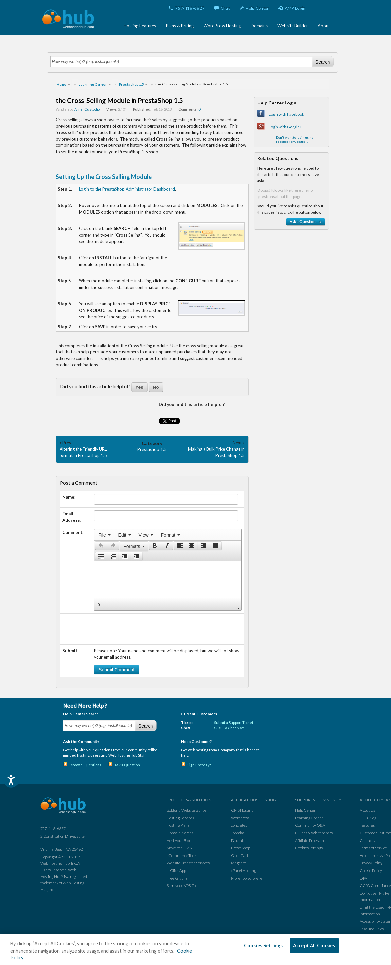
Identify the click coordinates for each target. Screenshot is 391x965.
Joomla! (237, 832)
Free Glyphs (177, 878)
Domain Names (180, 832)
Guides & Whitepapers (314, 832)
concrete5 (239, 825)
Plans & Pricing (180, 25)
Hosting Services (180, 817)
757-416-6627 (186, 8)
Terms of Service (373, 847)
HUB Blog (368, 817)
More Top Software (246, 878)
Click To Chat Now (229, 728)
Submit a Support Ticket (233, 722)
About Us (367, 810)
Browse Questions (85, 765)
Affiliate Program (309, 840)
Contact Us (369, 840)
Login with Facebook (286, 114)
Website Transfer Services (188, 863)
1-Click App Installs (182, 870)
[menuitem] (104, 535)
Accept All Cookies (314, 945)
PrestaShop (240, 847)
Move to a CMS (179, 847)
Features (367, 825)
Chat (222, 8)
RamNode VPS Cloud (184, 885)
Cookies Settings (309, 847)
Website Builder (292, 25)
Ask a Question (127, 765)
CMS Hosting (242, 810)
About (324, 25)
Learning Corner (309, 817)
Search (322, 62)
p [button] (99, 604)
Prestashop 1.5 (152, 449)
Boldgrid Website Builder (187, 810)
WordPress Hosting (222, 25)
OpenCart (239, 855)
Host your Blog (179, 840)
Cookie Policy (371, 870)
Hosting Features (140, 25)
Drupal (237, 840)
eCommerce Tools (182, 855)
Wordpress (240, 817)
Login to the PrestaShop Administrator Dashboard (127, 189)
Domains (259, 25)
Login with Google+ (285, 126)
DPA (363, 878)
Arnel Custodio (87, 109)
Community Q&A (310, 825)
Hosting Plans (178, 825)
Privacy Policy (371, 863)
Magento (238, 863)
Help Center (254, 8)
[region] (195, 949)
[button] (101, 545)
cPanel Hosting (243, 870)
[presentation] (104, 534)
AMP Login (291, 8)
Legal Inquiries (372, 928)
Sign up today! (199, 765)
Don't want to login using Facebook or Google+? (294, 139)
